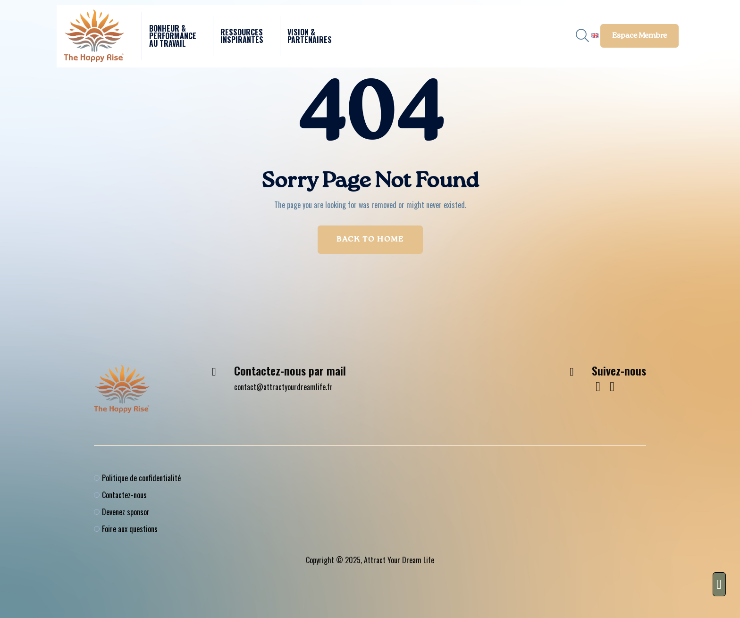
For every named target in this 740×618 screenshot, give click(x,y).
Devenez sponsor (126, 512)
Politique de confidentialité (141, 478)
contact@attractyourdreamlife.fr (283, 387)
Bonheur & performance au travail (172, 36)
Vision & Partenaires (309, 35)
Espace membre (639, 36)
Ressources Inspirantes (241, 35)
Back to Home (370, 239)
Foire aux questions (130, 528)
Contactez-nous (124, 495)
